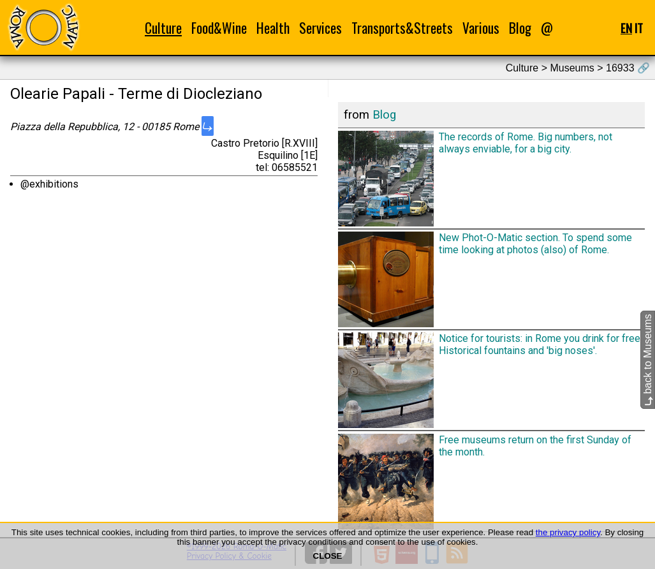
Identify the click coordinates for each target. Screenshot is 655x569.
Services (320, 28)
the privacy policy (568, 532)
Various (480, 28)
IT (639, 27)
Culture (163, 28)
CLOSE (327, 556)
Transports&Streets (402, 28)
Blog (520, 28)
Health (273, 28)
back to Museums (647, 360)
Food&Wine (219, 28)
